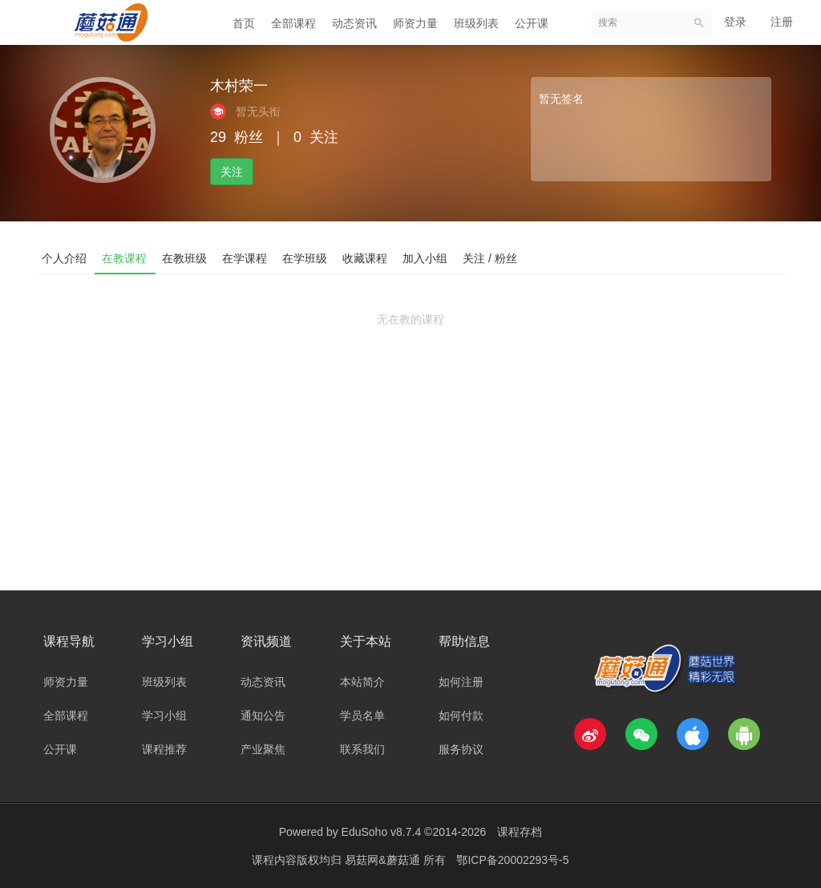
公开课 (531, 23)
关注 (231, 171)
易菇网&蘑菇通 (384, 860)
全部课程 (293, 23)
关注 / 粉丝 (495, 257)
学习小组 (164, 715)
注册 (781, 21)
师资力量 (415, 23)
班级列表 (476, 23)
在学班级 (307, 257)
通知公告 (263, 715)
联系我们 (362, 749)
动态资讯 (354, 23)
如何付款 (461, 715)
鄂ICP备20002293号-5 (512, 860)
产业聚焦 (263, 749)
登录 (735, 21)
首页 (244, 23)
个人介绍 (64, 257)
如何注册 (461, 681)
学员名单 (362, 715)
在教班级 (186, 257)
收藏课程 (368, 257)
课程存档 (519, 831)
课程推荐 (164, 749)
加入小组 (429, 257)
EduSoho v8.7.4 (382, 831)
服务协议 (461, 749)
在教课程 (125, 257)
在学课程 (246, 257)
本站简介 (362, 681)
